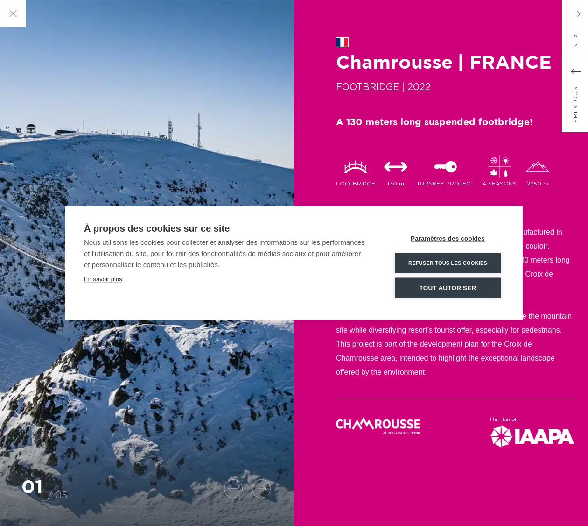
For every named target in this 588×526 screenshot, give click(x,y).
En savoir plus (103, 278)
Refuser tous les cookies (447, 262)
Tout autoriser (448, 287)
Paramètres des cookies (448, 238)
